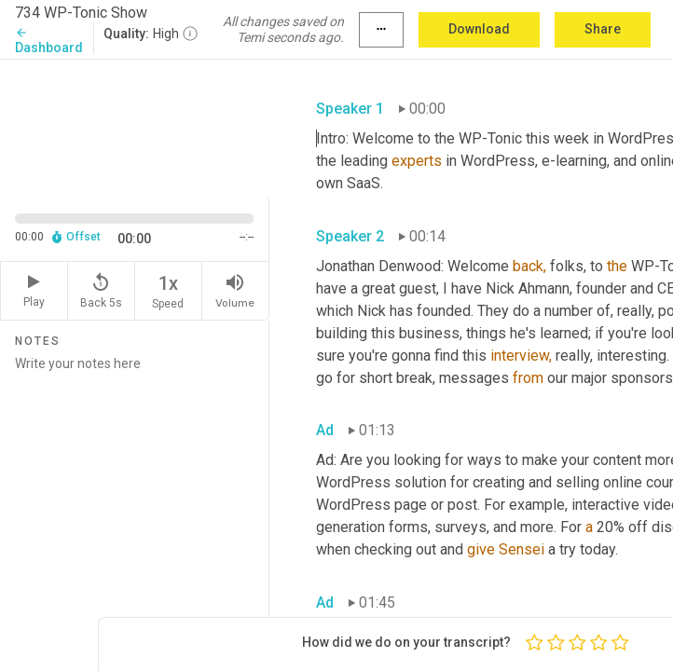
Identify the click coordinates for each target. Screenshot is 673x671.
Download (479, 28)
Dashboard (49, 40)
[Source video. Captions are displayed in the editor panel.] (134, 127)
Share (602, 28)
